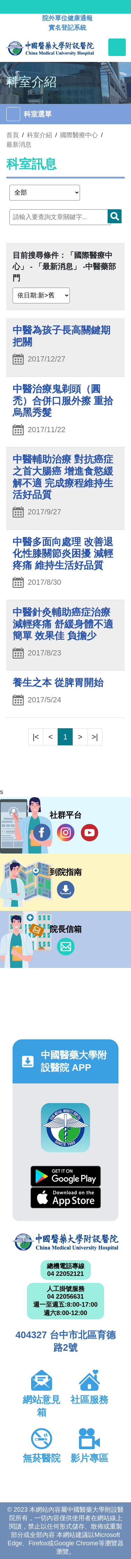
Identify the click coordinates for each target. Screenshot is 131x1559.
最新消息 (18, 144)
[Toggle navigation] (117, 47)
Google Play (65, 1176)
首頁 (12, 135)
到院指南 (65, 889)
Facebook (42, 832)
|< (36, 736)
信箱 (65, 946)
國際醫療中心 (79, 135)
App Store (65, 1197)
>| (95, 736)
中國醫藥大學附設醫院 (65, 1242)
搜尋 (115, 216)
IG (65, 832)
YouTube (89, 832)
